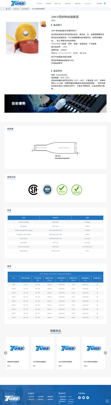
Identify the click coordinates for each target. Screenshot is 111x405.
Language (87, 3)
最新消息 (67, 3)
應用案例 (50, 399)
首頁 (8, 9)
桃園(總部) (63, 396)
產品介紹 (57, 3)
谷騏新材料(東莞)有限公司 (62, 401)
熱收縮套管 (24, 9)
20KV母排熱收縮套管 (37, 9)
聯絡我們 (78, 3)
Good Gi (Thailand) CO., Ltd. (71, 401)
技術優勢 (48, 3)
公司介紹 (39, 3)
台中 (70, 396)
